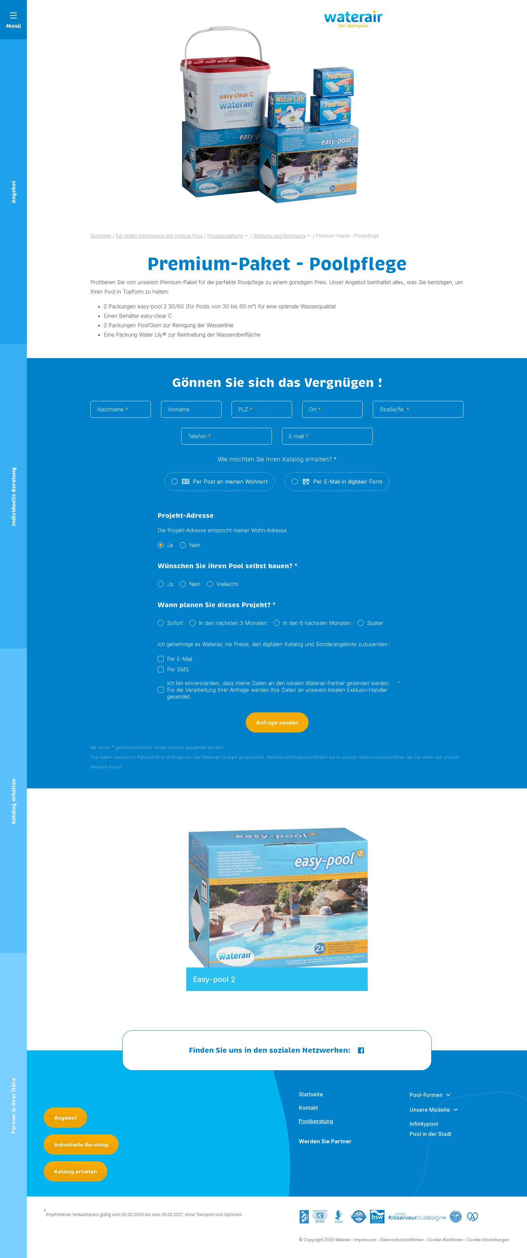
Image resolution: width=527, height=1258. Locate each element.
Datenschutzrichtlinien (401, 1241)
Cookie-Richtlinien (445, 1241)
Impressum (365, 1241)
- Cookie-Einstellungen (486, 1241)
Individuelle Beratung (81, 1144)
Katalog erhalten (75, 1171)
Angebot (65, 1118)
